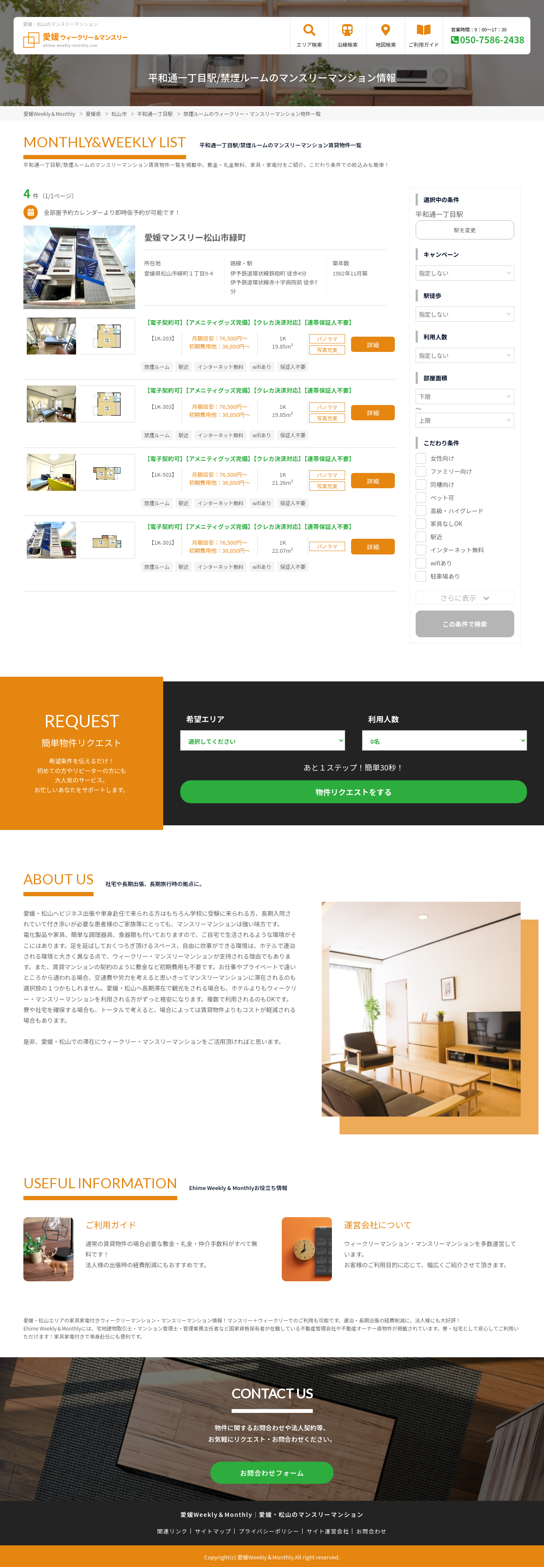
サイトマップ (213, 1529)
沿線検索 (347, 44)
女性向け (442, 458)
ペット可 (442, 497)
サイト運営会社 (327, 1529)
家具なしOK (446, 523)
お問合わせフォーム (272, 1472)
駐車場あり (445, 576)
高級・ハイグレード (457, 510)
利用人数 (383, 718)
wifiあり (441, 563)
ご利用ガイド (423, 44)
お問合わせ (372, 1529)
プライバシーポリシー (268, 1529)
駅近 (436, 536)
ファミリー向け (451, 471)
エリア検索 (309, 44)
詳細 (373, 344)
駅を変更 (465, 230)
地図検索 (386, 44)
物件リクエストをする (353, 791)
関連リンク (172, 1529)
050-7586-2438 (492, 39)
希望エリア (205, 718)
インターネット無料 (457, 550)
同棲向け (442, 484)
